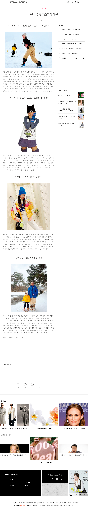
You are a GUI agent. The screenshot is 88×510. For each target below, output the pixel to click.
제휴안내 (57, 503)
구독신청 (12, 503)
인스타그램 (52, 479)
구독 (80, 495)
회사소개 (44, 503)
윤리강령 (21, 503)
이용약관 (61, 503)
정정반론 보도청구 (32, 503)
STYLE (44, 8)
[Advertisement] (25, 350)
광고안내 (16, 503)
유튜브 (57, 479)
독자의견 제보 (26, 503)
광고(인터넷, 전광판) (51, 503)
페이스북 (48, 479)
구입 (85, 495)
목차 (75, 495)
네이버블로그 (61, 479)
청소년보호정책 (75, 503)
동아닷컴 (40, 503)
